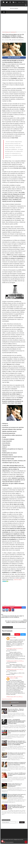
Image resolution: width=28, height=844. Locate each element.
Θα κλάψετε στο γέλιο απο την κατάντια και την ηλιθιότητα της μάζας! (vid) (16, 753)
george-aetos (13, 678)
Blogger (17, 634)
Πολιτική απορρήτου (8, 842)
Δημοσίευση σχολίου (7, 699)
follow (14, 2)
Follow (23, 607)
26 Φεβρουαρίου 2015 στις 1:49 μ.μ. (14, 669)
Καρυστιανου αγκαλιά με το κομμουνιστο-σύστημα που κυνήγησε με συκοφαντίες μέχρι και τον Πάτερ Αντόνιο (17, 763)
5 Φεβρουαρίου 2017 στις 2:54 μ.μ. (14, 676)
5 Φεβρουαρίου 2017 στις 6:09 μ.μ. (14, 696)
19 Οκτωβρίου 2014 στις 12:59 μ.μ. (14, 648)
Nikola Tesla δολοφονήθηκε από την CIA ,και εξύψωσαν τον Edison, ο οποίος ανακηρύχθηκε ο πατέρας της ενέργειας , (13, 36)
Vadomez (12, 637)
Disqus (23, 634)
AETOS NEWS (14, 8)
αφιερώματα (12, 605)
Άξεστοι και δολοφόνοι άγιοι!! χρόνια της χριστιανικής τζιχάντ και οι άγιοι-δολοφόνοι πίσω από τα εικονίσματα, (17, 795)
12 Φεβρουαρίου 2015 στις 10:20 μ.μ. (15, 661)
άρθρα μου (6, 605)
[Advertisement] (14, 22)
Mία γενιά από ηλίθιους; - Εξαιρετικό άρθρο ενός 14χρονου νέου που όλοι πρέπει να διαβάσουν (16, 710)
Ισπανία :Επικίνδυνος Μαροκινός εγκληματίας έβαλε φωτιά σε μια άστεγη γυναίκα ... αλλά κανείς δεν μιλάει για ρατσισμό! (16, 807)
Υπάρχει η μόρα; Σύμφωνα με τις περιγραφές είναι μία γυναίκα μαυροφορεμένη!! (15, 785)
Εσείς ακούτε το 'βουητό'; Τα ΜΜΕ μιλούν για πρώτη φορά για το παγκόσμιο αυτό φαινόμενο (17, 774)
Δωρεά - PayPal (21, 2)
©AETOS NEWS (18, 579)
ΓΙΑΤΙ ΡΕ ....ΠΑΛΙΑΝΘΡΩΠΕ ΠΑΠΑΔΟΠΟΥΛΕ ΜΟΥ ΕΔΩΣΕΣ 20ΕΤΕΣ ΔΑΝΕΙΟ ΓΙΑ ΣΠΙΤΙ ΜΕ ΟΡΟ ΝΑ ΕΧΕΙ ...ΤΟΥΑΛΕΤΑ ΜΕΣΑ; (17, 721)
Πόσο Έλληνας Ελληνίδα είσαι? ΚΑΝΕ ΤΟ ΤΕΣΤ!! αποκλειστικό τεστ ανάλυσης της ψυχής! (17, 731)
